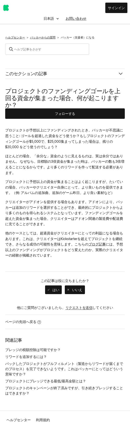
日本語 (49, 18)
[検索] (47, 49)
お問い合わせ (76, 18)
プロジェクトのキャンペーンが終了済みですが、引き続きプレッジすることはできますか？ (64, 390)
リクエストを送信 (79, 307)
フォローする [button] (65, 113)
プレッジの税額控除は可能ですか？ (33, 350)
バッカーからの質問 (42, 37)
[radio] (53, 289)
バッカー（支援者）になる (77, 37)
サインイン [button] (116, 8)
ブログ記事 (97, 244)
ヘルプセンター (15, 37)
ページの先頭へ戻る (23, 322)
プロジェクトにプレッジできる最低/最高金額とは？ (45, 381)
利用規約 (43, 420)
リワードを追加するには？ (26, 356)
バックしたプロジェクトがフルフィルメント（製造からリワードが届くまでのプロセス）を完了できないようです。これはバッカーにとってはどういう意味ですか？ (64, 368)
